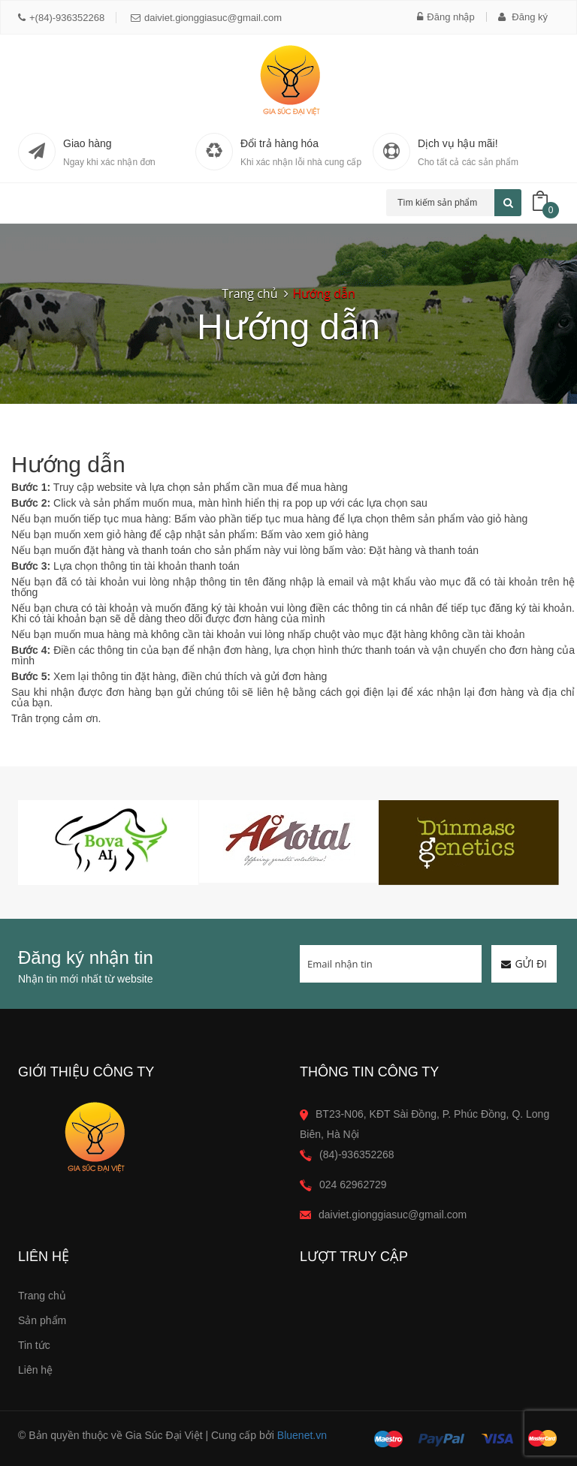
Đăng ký (523, 17)
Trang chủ (249, 293)
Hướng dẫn (323, 293)
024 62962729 (353, 1185)
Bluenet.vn (302, 1435)
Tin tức (34, 1345)
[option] (108, 842)
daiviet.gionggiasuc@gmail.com (206, 17)
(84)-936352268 (356, 1154)
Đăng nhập (445, 17)
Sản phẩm (42, 1320)
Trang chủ (42, 1296)
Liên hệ (35, 1370)
